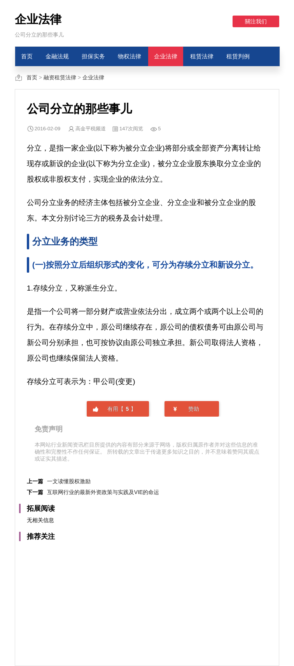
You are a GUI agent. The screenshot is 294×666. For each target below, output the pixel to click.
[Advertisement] (147, 599)
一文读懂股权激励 (69, 481)
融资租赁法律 (60, 77)
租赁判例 (238, 56)
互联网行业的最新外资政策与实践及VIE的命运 (103, 492)
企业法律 (165, 56)
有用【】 (121, 409)
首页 (27, 56)
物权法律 (129, 56)
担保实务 (93, 56)
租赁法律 (202, 56)
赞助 (193, 409)
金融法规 (57, 56)
